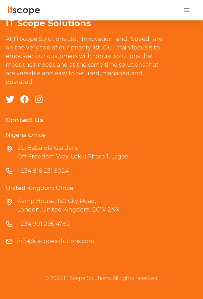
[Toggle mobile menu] (186, 10)
